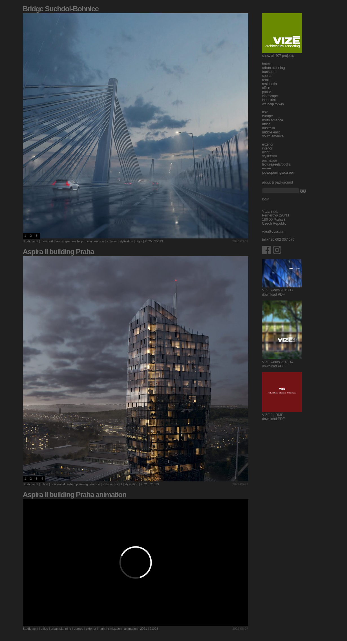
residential (58, 484)
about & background (277, 182)
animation (131, 628)
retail (265, 80)
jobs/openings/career (278, 172)
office (44, 484)
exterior (112, 241)
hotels (266, 64)
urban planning (77, 484)
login (265, 199)
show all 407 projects (278, 55)
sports (266, 75)
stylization (126, 241)
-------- (266, 168)
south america (273, 136)
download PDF (273, 294)
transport (47, 241)
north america (272, 120)
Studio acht (30, 241)
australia (268, 128)
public (266, 92)
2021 (144, 484)
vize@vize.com (274, 231)
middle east (271, 132)
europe (99, 241)
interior (267, 148)
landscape (63, 241)
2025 (148, 241)
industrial (269, 100)
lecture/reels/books (276, 164)
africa (266, 124)
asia (265, 112)
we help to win (82, 241)
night (139, 241)
